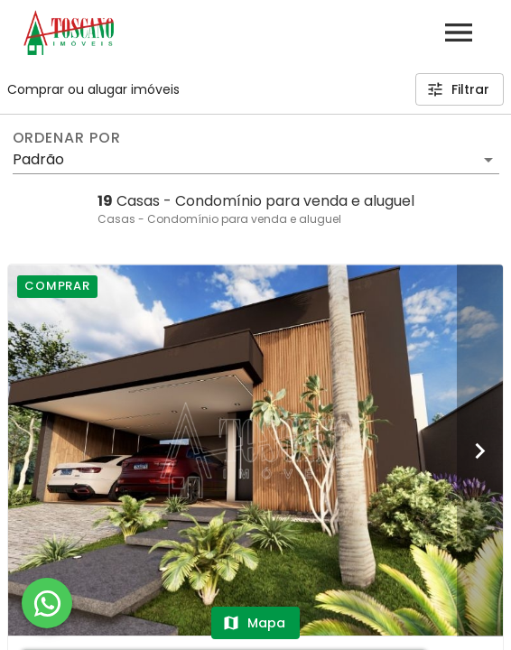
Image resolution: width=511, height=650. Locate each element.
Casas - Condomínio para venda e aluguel (219, 219)
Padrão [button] (38, 159)
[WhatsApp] (47, 603)
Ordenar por (67, 138)
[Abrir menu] (459, 32)
